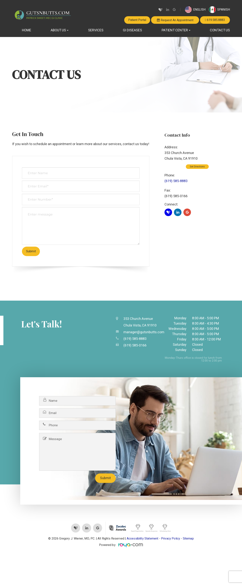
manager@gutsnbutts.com (143, 331)
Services (95, 30)
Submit (105, 478)
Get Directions (197, 166)
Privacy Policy (170, 538)
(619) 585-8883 (176, 181)
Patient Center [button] (176, 30)
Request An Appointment (177, 20)
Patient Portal (137, 20)
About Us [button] (59, 30)
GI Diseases (132, 30)
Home (26, 30)
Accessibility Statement (142, 538)
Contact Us (220, 30)
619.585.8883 (216, 20)
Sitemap (188, 538)
